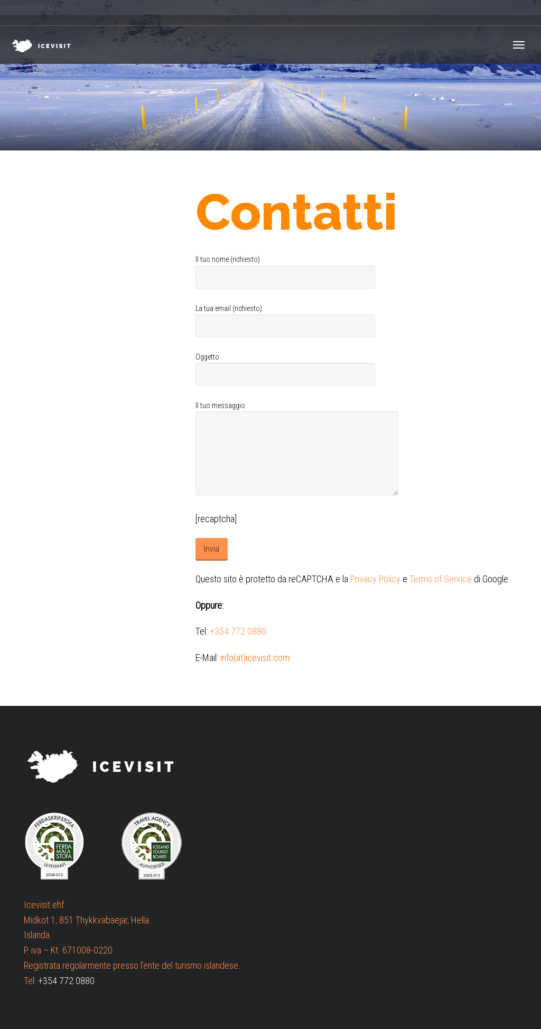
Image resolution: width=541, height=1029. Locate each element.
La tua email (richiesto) (285, 320)
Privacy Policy (375, 578)
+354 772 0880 (238, 631)
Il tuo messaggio (296, 448)
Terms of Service (440, 578)
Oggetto (285, 369)
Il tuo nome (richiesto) (285, 271)
